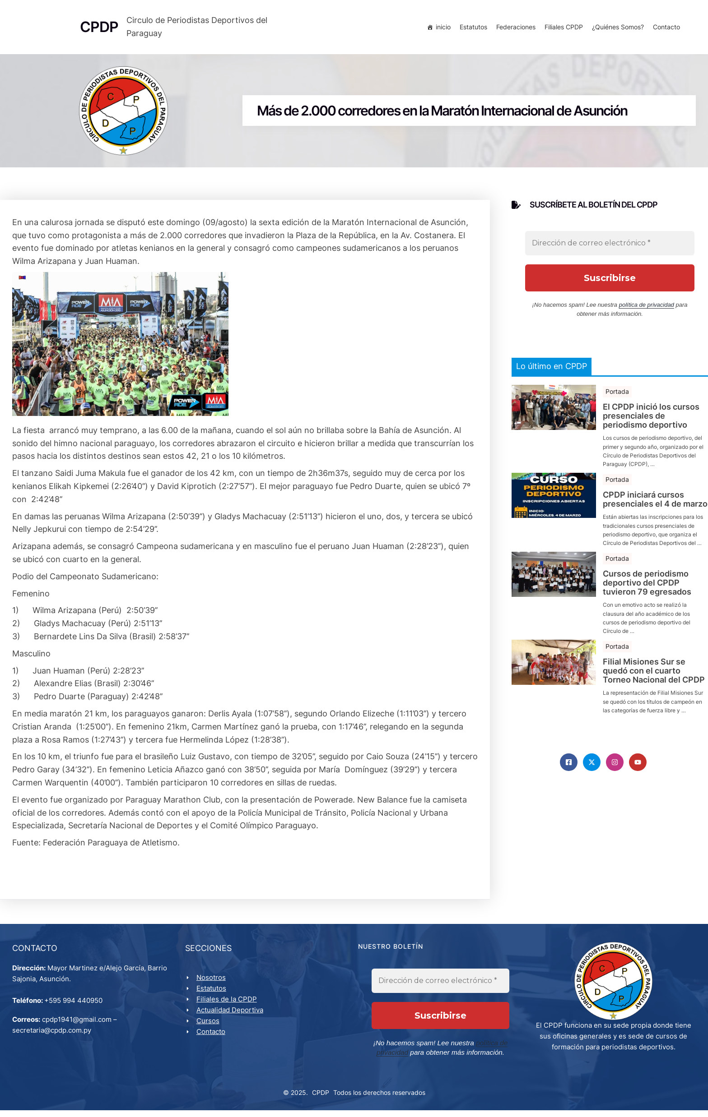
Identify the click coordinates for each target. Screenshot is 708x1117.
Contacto (665, 28)
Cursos (209, 1027)
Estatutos (472, 28)
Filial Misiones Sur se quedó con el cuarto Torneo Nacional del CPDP (654, 675)
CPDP (320, 1099)
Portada (617, 396)
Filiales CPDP (562, 28)
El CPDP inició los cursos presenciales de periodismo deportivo (651, 420)
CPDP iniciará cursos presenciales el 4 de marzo (655, 504)
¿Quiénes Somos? (617, 28)
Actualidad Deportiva (231, 1016)
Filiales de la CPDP (228, 1005)
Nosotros (212, 983)
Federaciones (514, 28)
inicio (441, 28)
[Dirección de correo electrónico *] (609, 248)
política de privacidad (646, 309)
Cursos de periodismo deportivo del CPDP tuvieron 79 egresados (647, 587)
